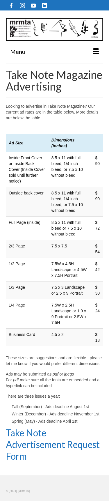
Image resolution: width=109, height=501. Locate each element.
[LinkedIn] (44, 5)
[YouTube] (33, 5)
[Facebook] (11, 5)
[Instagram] (22, 5)
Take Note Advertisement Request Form (53, 444)
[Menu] (54, 51)
